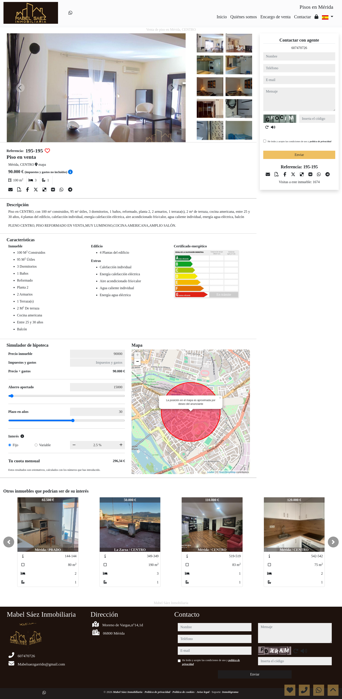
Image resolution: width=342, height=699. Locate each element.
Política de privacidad (158, 692)
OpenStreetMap (227, 472)
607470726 (299, 48)
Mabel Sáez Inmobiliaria (128, 692)
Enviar (299, 155)
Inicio (222, 16)
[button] (8, 542)
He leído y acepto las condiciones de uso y (299, 141)
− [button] (137, 362)
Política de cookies (184, 692)
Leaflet (210, 472)
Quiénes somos (243, 16)
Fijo (15, 445)
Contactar (302, 16)
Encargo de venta (275, 16)
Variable (45, 445)
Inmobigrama (230, 692)
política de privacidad (320, 141)
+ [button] (137, 355)
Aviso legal (203, 692)
